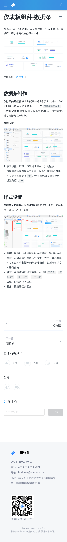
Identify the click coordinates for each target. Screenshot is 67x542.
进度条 (21, 76)
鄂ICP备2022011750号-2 (33, 528)
